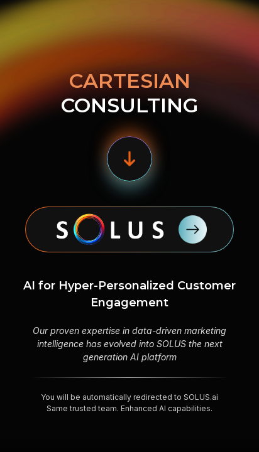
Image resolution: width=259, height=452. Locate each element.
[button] (129, 158)
